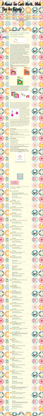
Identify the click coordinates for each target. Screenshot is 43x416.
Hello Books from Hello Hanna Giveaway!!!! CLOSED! (19, 34)
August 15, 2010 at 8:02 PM (17, 306)
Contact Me (14, 16)
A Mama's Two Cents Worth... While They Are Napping (20, 7)
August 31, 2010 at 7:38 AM (17, 367)
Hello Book (21, 102)
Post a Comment (14, 408)
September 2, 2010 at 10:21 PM (17, 378)
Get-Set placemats (16, 50)
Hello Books (23, 50)
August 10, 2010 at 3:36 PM (17, 248)
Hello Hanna (12, 44)
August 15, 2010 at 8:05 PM (17, 324)
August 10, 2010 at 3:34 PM (17, 216)
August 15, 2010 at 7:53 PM (17, 282)
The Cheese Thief (14, 327)
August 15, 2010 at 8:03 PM (17, 312)
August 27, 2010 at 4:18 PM (17, 335)
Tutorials (20, 16)
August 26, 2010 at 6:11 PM (16, 329)
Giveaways (8, 16)
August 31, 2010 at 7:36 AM (17, 348)
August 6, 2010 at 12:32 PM (17, 197)
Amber (13, 200)
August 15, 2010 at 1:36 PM (16, 263)
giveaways (14, 188)
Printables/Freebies (26, 16)
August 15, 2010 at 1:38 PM (16, 276)
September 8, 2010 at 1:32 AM (17, 393)
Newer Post (11, 412)
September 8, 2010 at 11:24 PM (17, 407)
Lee (12, 338)
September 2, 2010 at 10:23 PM (17, 383)
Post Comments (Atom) (17, 414)
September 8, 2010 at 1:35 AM (17, 398)
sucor (13, 391)
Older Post (28, 412)
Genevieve (13, 376)
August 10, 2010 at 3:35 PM (17, 229)
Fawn (13, 255)
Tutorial (24, 20)
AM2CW (13, 142)
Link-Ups (34, 16)
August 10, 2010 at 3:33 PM (17, 210)
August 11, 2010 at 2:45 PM (16, 253)
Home (3, 16)
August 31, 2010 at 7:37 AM (17, 354)
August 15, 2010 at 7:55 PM (17, 293)
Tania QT (13, 278)
